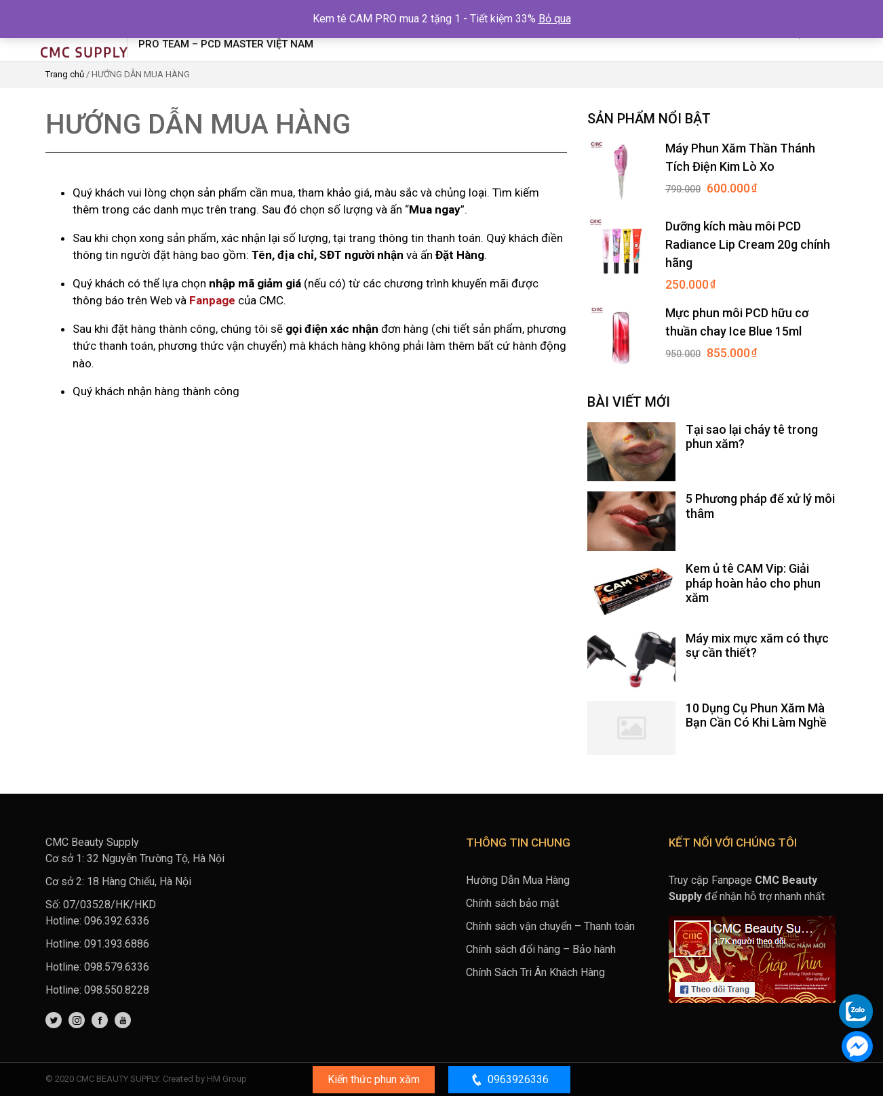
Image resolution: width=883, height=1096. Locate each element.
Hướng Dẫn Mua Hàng (518, 880)
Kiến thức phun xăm (374, 1079)
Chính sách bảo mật (512, 903)
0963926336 (509, 1080)
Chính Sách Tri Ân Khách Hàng (535, 972)
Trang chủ (64, 74)
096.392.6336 (116, 920)
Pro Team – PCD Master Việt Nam (225, 44)
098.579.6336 (116, 966)
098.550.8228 (116, 989)
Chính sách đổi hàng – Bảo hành (541, 949)
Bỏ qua (554, 18)
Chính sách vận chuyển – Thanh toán (550, 926)
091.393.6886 (116, 943)
